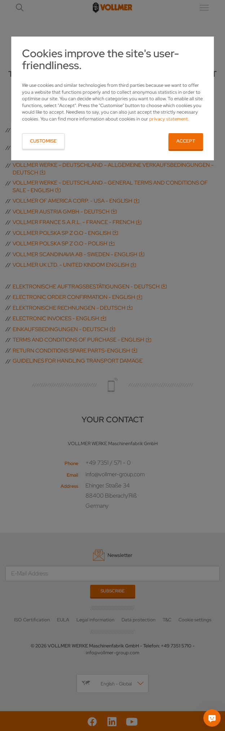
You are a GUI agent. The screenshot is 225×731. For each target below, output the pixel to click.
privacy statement (168, 119)
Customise (43, 141)
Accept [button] (185, 141)
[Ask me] (212, 718)
